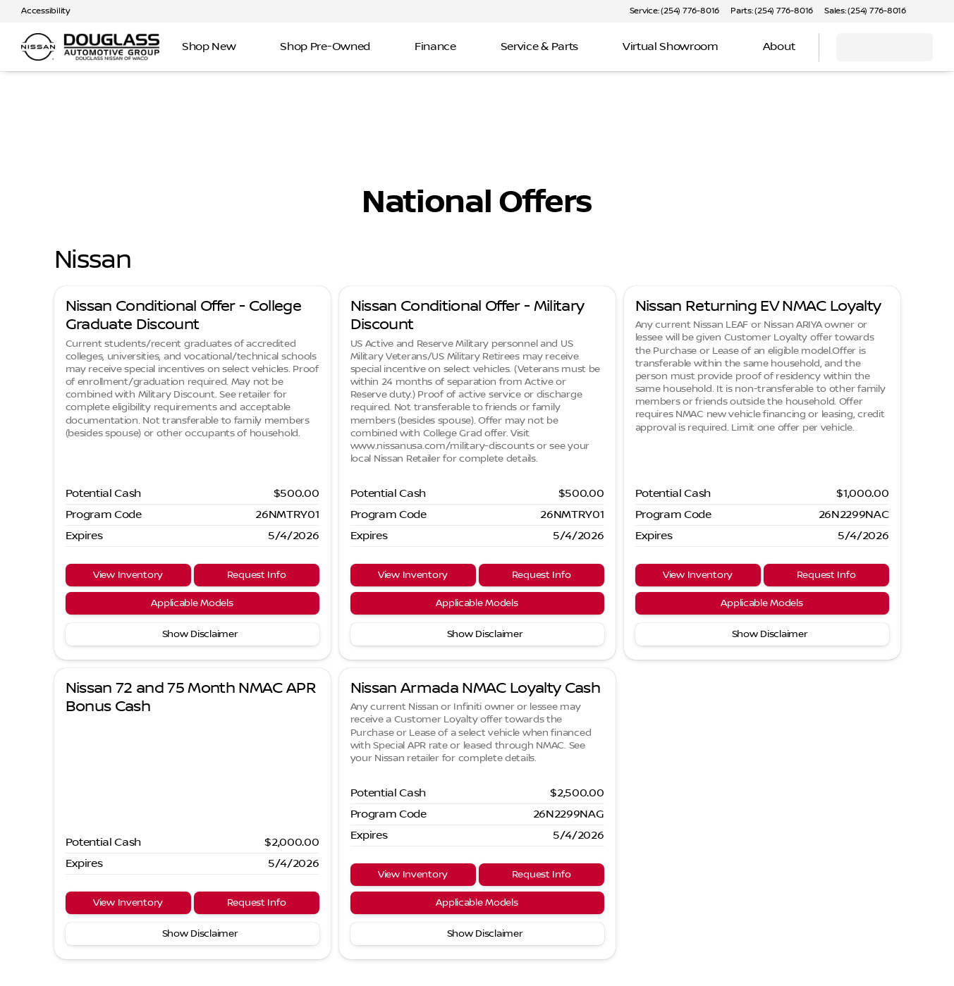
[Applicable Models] (192, 603)
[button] (937, 11)
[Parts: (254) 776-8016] (772, 11)
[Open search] (790, 47)
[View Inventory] (128, 575)
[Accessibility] (39, 11)
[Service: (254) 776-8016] (674, 11)
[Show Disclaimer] (192, 634)
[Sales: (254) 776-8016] (865, 11)
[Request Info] (256, 575)
